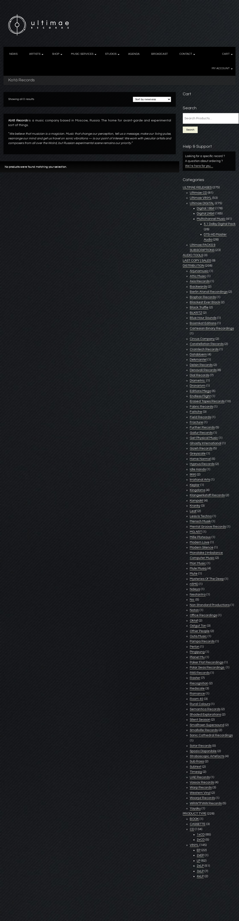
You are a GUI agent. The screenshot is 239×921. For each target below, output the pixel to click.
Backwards (198, 286)
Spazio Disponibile (203, 751)
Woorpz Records (202, 798)
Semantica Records (205, 709)
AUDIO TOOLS (193, 255)
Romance (197, 693)
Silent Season (200, 719)
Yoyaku (195, 808)
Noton (194, 610)
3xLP (200, 871)
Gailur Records (201, 432)
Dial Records (199, 375)
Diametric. (197, 380)
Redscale (197, 688)
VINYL (194, 845)
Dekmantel (198, 359)
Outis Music (198, 636)
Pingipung (197, 651)
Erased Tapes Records (207, 401)
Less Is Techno (201, 516)
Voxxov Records (202, 782)
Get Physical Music (204, 438)
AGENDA (134, 53)
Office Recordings (203, 615)
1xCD (201, 834)
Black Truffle (199, 307)
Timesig (196, 771)
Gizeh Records (201, 448)
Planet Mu (197, 657)
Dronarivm (197, 385)
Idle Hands (198, 469)
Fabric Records (201, 406)
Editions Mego (200, 391)
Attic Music (198, 276)
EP (198, 850)
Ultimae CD (198, 192)
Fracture (196, 422)
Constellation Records (207, 344)
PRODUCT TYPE (194, 813)
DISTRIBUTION (193, 265)
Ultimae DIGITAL (202, 203)
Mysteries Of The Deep (207, 579)
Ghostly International (205, 443)
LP (198, 860)
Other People (200, 631)
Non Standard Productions (210, 605)
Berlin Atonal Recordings (209, 291)
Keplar (195, 485)
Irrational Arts (200, 479)
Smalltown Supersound (207, 725)
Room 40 (196, 699)
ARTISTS (34, 53)
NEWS (13, 53)
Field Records (200, 417)
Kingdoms (197, 490)
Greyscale (198, 453)
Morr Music (198, 563)
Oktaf (194, 620)
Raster (195, 678)
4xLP (200, 876)
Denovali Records (203, 370)
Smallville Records (204, 730)
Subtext (195, 766)
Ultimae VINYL (200, 197)
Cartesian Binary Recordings (212, 328)
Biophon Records (203, 297)
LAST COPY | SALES (197, 260)
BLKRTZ (196, 312)
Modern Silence (201, 547)
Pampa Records (202, 641)
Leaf (193, 511)
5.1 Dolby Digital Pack (219, 224)
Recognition (199, 683)
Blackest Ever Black (205, 302)
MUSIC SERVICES (82, 53)
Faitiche (196, 411)
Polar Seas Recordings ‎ (207, 667)
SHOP (55, 53)
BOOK (194, 819)
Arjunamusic (199, 271)
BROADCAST (159, 53)
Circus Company (202, 338)
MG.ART (196, 531)
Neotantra (198, 594)
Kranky (195, 505)
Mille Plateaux (200, 537)
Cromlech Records (204, 349)
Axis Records (200, 281)
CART (226, 53)
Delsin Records (201, 365)
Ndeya (195, 589)
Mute (193, 573)
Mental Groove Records (208, 526)
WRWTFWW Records (206, 803)
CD (192, 829)
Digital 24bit (205, 213)
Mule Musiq (198, 568)
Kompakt (196, 500)
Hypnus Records (202, 464)
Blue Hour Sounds (203, 318)
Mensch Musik (200, 521)
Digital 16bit (205, 208)
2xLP (200, 865)
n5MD (194, 584)
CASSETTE (197, 824)
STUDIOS (110, 53)
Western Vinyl (200, 792)
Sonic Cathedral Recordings (211, 735)
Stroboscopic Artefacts (207, 756)
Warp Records (201, 787)
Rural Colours (200, 704)
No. (192, 599)
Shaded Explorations (205, 714)
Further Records (202, 427)
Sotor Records (200, 745)
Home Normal (200, 458)
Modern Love (199, 542)
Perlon (194, 646)
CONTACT (185, 53)
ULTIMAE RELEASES (197, 187)
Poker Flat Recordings (206, 662)
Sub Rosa (197, 761)
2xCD (201, 839)
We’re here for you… (199, 166)
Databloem (198, 354)
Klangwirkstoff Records (207, 495)
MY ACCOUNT (221, 68)
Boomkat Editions (203, 323)
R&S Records (200, 672)
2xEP (200, 855)
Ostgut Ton (198, 625)
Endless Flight (200, 396)
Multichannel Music (211, 218)
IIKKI (193, 474)
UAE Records (200, 777)
